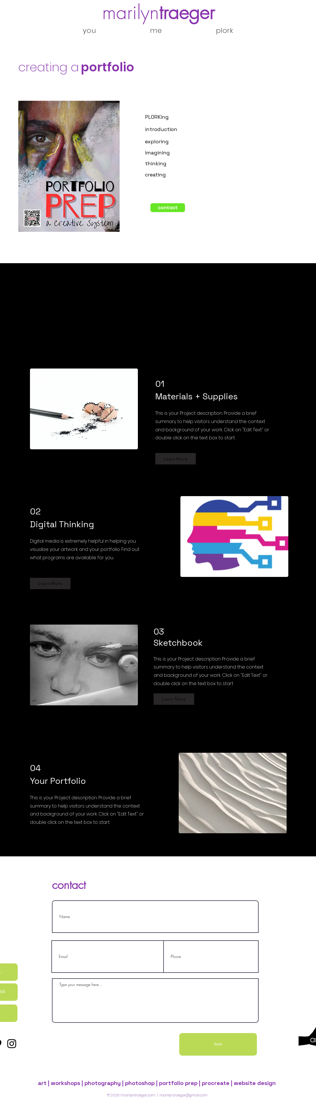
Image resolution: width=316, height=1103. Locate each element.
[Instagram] (12, 1044)
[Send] (218, 1044)
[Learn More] (175, 458)
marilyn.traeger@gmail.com (184, 1095)
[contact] (167, 207)
